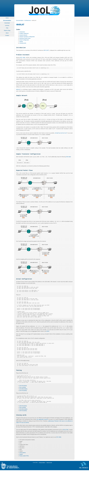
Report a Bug (7, 30)
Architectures (27, 20)
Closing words (22, 43)
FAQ (7, 28)
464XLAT (18, 91)
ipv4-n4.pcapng (23, 403)
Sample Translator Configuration (27, 37)
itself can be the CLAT (61, 134)
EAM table (68, 158)
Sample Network (23, 35)
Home (7, 18)
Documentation (7, 20)
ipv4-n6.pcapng (23, 398)
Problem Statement (23, 34)
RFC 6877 (46, 51)
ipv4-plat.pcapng (23, 401)
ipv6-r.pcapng (22, 421)
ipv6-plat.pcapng (23, 423)
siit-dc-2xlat (65, 444)
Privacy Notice (42, 477)
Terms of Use (49, 477)
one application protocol (42, 434)
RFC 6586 (58, 451)
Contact (7, 35)
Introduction (22, 32)
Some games (22, 467)
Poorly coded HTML (24, 470)
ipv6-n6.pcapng (23, 420)
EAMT (47, 338)
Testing (21, 42)
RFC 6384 (22, 58)
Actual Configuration (24, 40)
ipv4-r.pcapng (22, 400)
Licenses (7, 25)
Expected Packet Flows (24, 39)
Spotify (21, 469)
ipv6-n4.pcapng (23, 425)
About (7, 33)
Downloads (7, 23)
